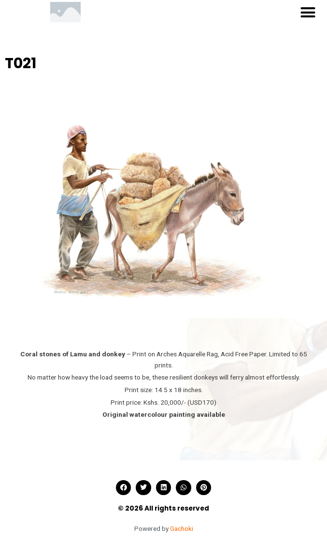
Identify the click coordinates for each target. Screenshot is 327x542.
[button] (308, 12)
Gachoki (181, 528)
